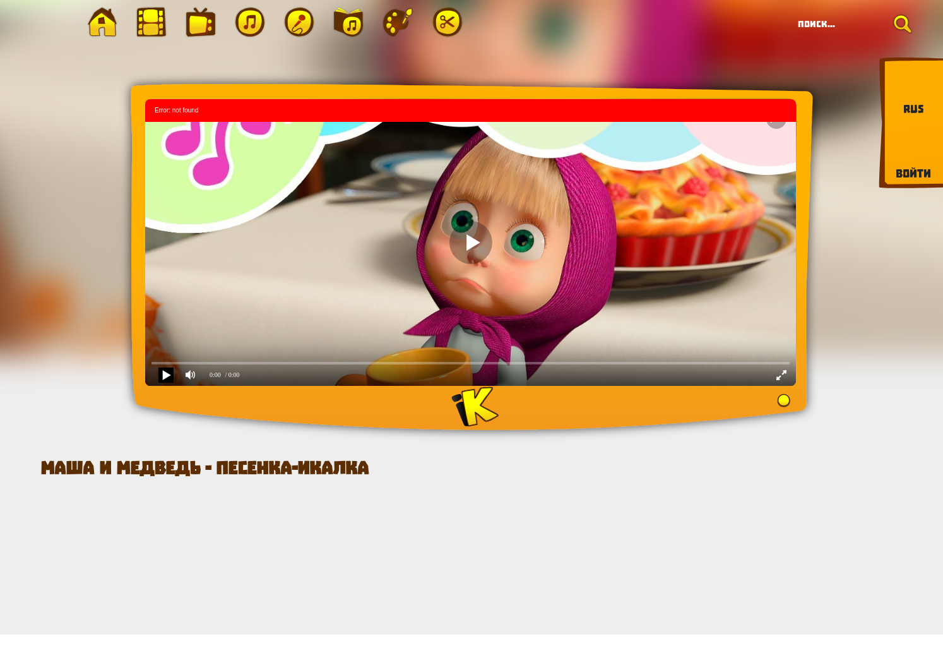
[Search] (851, 24)
